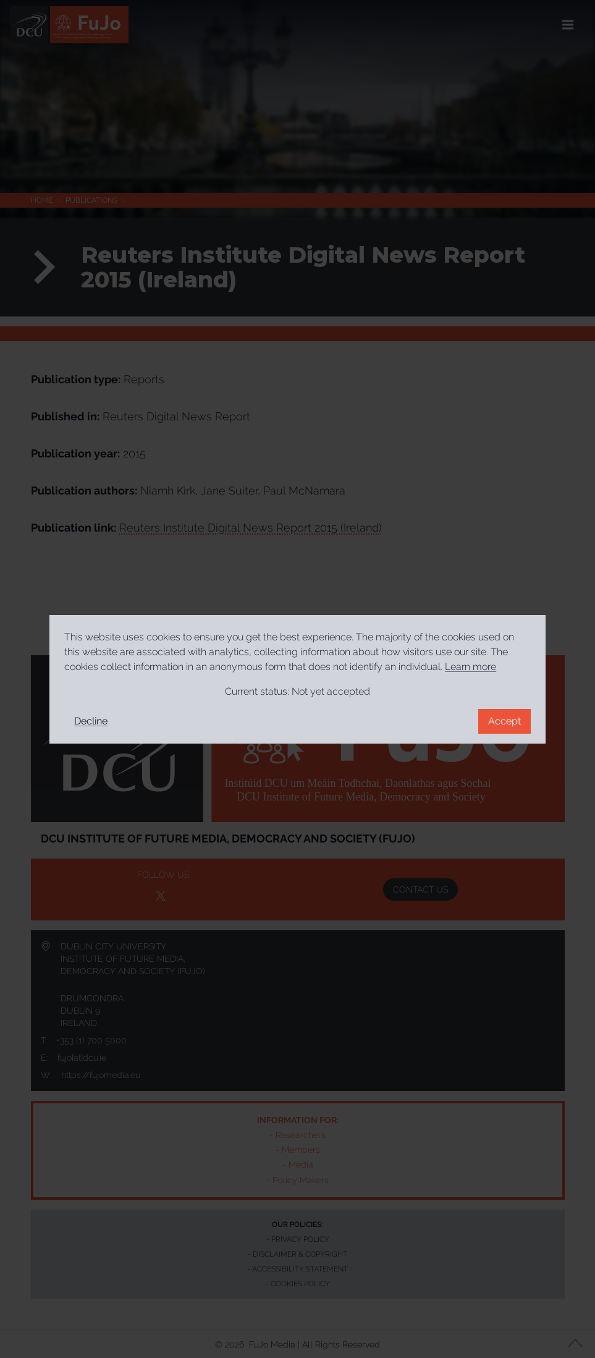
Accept (504, 721)
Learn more (470, 667)
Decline (91, 721)
